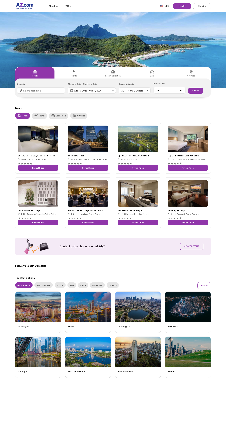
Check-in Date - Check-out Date (82, 84)
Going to (21, 84)
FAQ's (68, 6)
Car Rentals (58, 115)
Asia (72, 285)
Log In (182, 6)
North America (23, 285)
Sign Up (202, 6)
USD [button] (164, 5)
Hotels (35, 73)
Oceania (113, 285)
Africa (83, 285)
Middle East (97, 285)
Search (195, 90)
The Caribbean (43, 285)
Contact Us (191, 246)
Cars (152, 73)
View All (204, 285)
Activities (191, 73)
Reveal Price (38, 168)
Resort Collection (113, 73)
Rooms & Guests (126, 84)
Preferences (159, 84)
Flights (74, 73)
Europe (60, 285)
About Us (53, 6)
